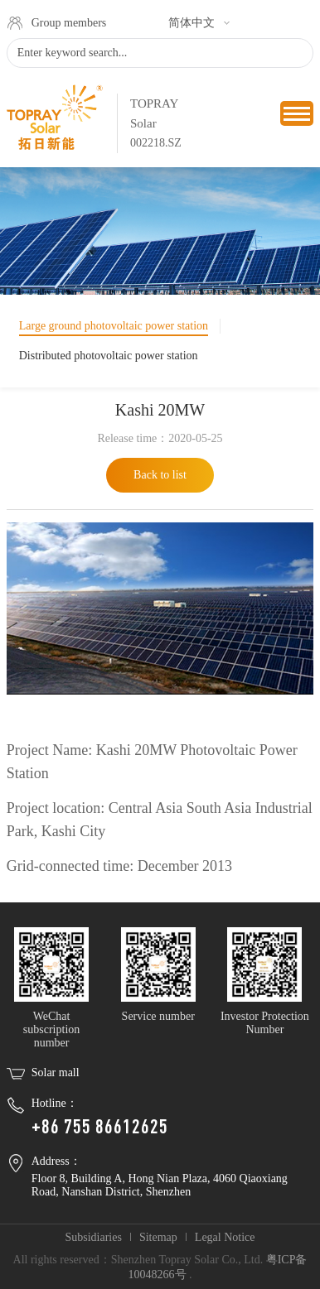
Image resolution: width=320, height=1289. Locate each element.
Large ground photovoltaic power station (113, 326)
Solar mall (56, 1072)
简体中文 (191, 23)
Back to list (160, 475)
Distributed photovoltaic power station (108, 355)
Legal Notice (225, 1237)
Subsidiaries (93, 1237)
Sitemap (158, 1237)
